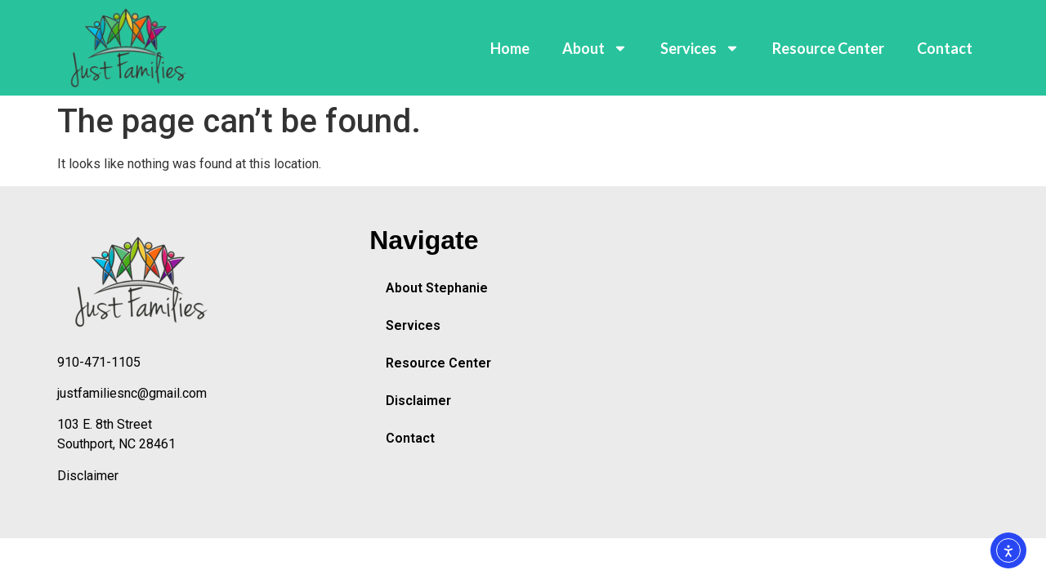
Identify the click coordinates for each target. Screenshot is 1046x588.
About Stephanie (437, 288)
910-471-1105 (99, 362)
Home (510, 48)
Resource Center (828, 48)
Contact (944, 48)
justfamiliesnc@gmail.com (132, 393)
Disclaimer (87, 475)
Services (700, 48)
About (595, 48)
